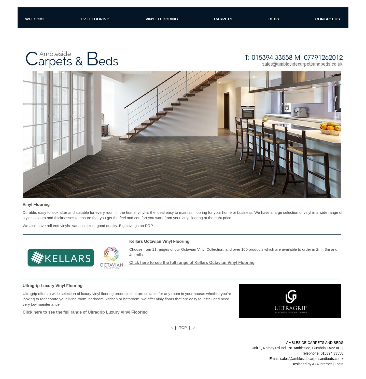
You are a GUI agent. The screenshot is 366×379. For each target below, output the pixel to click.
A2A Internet (322, 364)
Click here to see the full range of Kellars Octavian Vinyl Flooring (192, 262)
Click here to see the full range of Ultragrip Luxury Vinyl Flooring (85, 312)
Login (339, 364)
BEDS (274, 19)
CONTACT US (327, 19)
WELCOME (35, 19)
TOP (183, 327)
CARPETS (223, 19)
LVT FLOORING (95, 19)
